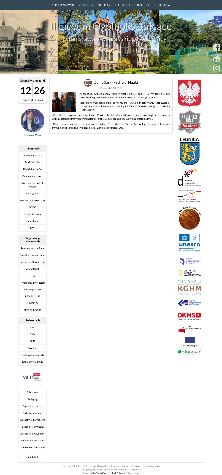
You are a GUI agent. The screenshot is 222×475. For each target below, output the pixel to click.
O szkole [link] (86, 4)
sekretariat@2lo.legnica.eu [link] (172, 63)
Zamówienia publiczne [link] (32, 447)
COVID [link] (32, 227)
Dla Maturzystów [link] (32, 169)
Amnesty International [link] (32, 248)
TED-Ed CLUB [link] (33, 296)
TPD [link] (32, 275)
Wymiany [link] (32, 347)
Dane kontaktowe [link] (32, 155)
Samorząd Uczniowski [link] (33, 261)
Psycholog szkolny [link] (32, 405)
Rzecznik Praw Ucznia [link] (33, 426)
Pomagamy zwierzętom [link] (32, 282)
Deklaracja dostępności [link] (32, 433)
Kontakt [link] (135, 465)
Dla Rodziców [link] (32, 162)
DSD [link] (32, 340)
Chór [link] (32, 334)
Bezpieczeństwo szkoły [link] (32, 200)
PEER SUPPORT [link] (33, 310)
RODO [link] (32, 207)
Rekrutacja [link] (162, 4)
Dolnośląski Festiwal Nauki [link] (116, 82)
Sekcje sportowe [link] (32, 289)
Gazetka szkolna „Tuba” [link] (32, 254)
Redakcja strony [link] (32, 213)
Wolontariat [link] (32, 268)
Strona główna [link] (63, 4)
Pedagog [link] (32, 399)
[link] (218, 20)
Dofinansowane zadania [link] (32, 440)
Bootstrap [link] (133, 473)
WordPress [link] (102, 473)
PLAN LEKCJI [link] (122, 4)
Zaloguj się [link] (32, 456)
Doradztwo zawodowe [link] (32, 419)
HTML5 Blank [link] (117, 473)
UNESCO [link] (32, 303)
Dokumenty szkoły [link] (32, 175)
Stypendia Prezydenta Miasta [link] (32, 184)
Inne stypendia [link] (32, 193)
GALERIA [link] (104, 4)
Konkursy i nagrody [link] (32, 361)
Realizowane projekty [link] (32, 354)
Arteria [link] (32, 327)
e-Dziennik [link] (142, 4)
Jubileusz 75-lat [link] (32, 135)
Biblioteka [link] (32, 392)
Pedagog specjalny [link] (32, 412)
